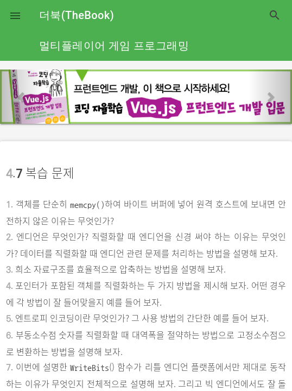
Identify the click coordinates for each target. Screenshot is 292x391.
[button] (15, 15)
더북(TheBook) (76, 15)
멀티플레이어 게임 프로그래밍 (114, 45)
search (274, 15)
